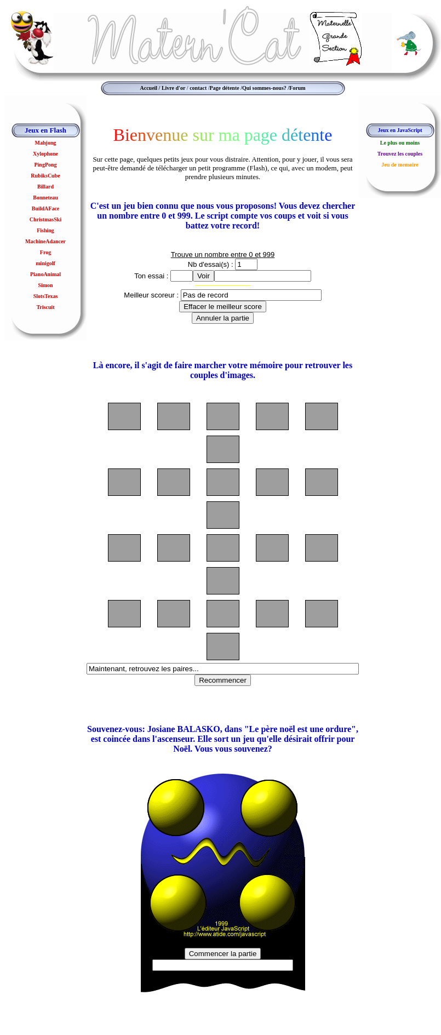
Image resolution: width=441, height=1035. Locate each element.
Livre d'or (173, 88)
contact (198, 88)
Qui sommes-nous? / (265, 88)
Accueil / (150, 88)
